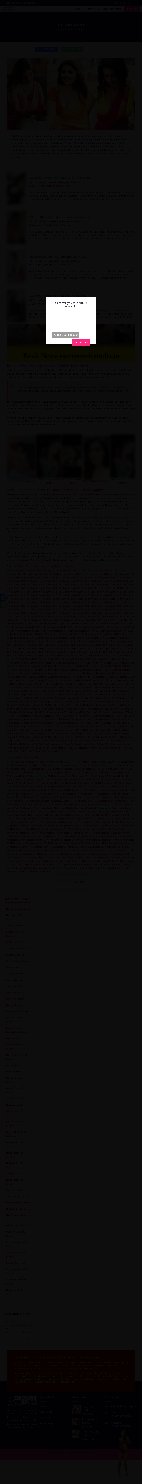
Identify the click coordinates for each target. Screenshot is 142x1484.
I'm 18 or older (81, 342)
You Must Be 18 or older (66, 335)
